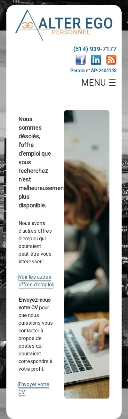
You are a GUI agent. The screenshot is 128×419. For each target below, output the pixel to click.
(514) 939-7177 (94, 49)
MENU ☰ (98, 83)
